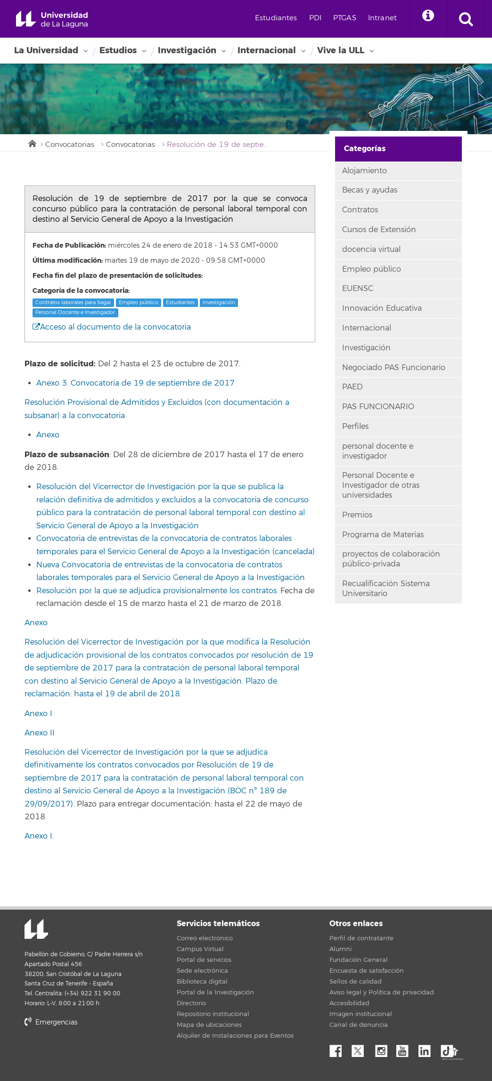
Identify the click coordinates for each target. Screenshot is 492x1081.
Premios (357, 515)
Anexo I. (39, 836)
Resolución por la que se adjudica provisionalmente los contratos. (157, 591)
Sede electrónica (202, 971)
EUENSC (357, 288)
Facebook (339, 1048)
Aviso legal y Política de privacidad (381, 992)
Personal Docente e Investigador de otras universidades (380, 485)
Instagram (384, 1048)
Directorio (191, 1003)
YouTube (406, 1048)
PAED (352, 387)
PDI (315, 18)
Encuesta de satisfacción (366, 971)
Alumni (340, 949)
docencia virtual (371, 249)
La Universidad (46, 50)
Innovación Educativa (382, 308)
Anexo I (38, 713)
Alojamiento (364, 171)
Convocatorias (69, 144)
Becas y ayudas (369, 190)
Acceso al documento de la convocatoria (112, 327)
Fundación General (358, 960)
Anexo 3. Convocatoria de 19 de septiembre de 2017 (135, 383)
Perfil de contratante (361, 938)
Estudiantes (276, 18)
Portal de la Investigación (215, 992)
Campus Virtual (200, 949)
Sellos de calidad (355, 981)
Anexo (47, 435)
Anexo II (40, 733)
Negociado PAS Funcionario (393, 367)
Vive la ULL (340, 50)
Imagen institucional (360, 1014)
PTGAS (344, 18)
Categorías (364, 148)
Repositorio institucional (213, 1014)
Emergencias (51, 1022)
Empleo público (138, 302)
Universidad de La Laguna (52, 19)
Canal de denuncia (358, 1025)
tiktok (450, 1048)
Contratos (360, 210)
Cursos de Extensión (379, 229)
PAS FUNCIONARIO (378, 406)
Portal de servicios (204, 960)
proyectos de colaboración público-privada (391, 559)
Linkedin (428, 1048)
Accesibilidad (349, 1003)
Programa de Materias (383, 535)
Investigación (187, 50)
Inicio (32, 142)
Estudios (118, 50)
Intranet (382, 18)
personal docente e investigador (377, 451)
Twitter (361, 1048)
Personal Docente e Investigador (75, 312)
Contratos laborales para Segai (73, 302)
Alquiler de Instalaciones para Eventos (235, 1036)
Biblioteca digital (202, 981)
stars (95, 1055)
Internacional (267, 50)
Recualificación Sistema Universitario (386, 588)
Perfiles (355, 426)
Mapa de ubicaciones (209, 1025)
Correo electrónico (205, 938)
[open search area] (466, 19)
